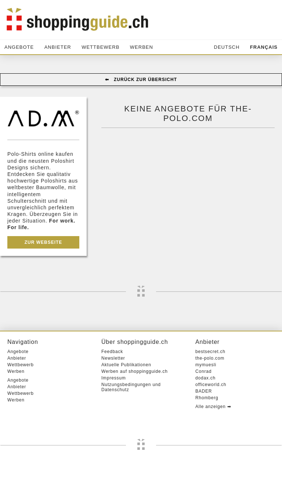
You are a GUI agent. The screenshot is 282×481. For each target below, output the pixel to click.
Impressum (113, 378)
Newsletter (113, 358)
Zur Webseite (43, 242)
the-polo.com (209, 358)
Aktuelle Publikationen (126, 364)
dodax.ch (205, 378)
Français (264, 47)
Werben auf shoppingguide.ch (134, 371)
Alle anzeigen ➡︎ (213, 406)
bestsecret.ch (210, 351)
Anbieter (57, 47)
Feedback (112, 351)
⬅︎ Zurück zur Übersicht (141, 79)
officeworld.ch (210, 384)
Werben (141, 47)
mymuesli (205, 364)
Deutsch (227, 47)
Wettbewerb (100, 47)
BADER (203, 391)
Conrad (203, 371)
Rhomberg (206, 397)
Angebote (19, 47)
